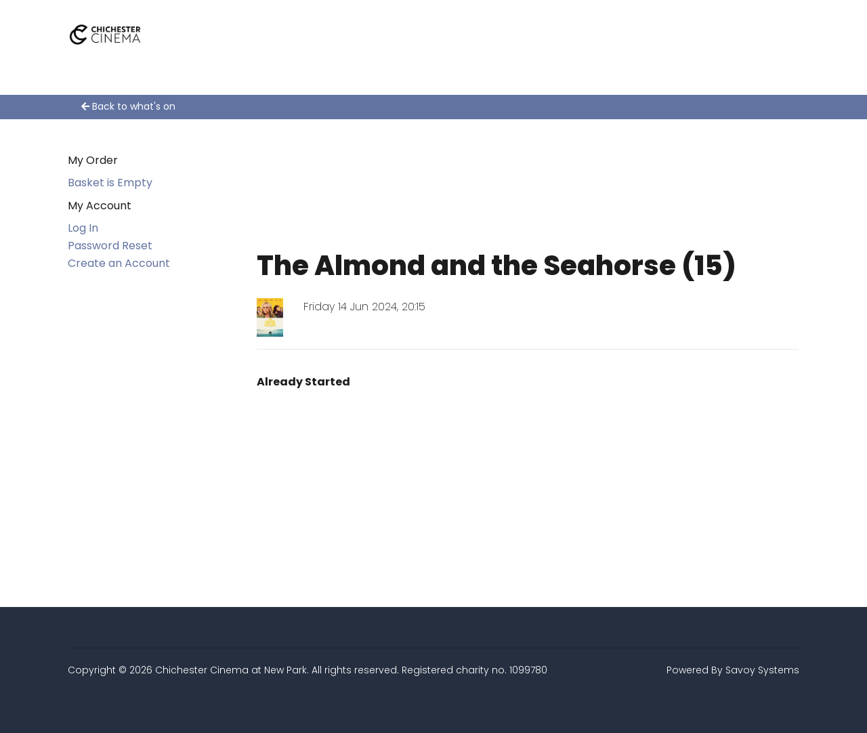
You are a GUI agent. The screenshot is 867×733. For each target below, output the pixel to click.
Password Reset (110, 245)
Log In (83, 228)
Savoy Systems (762, 670)
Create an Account (119, 263)
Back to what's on (128, 106)
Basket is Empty (110, 182)
